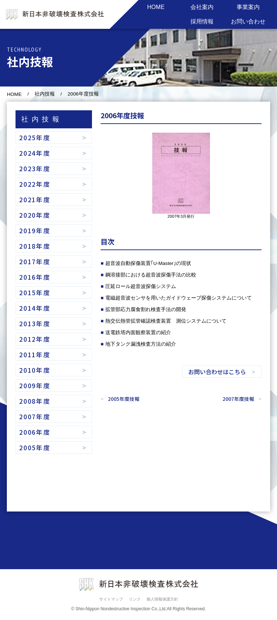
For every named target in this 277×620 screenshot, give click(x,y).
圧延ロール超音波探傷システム (140, 286)
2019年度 (34, 230)
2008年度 (34, 401)
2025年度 (34, 137)
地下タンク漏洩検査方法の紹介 (140, 344)
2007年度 (34, 416)
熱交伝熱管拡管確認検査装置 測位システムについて (166, 321)
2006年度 (34, 432)
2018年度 (34, 246)
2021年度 (34, 199)
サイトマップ (111, 599)
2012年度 (34, 339)
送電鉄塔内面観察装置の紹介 (138, 332)
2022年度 (34, 184)
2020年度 (34, 215)
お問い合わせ (248, 21)
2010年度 (34, 370)
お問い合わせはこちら (217, 371)
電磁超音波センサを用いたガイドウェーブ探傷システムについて (178, 298)
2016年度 (34, 277)
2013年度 (34, 323)
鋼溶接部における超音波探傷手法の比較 (150, 275)
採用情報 (202, 21)
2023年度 (34, 168)
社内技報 (45, 94)
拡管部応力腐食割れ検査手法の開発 (145, 309)
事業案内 (248, 7)
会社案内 (202, 7)
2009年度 (34, 385)
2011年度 (34, 354)
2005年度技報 (124, 398)
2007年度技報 (238, 398)
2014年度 (34, 308)
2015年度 (34, 292)
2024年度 (34, 153)
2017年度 (34, 261)
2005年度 (34, 447)
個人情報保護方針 (162, 599)
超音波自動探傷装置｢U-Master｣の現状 (148, 263)
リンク (135, 599)
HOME (155, 7)
